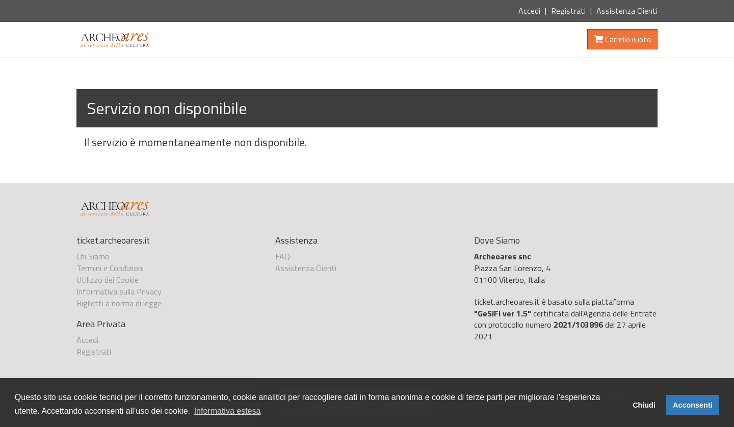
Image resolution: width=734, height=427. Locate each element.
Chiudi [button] (644, 405)
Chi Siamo (93, 256)
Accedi (529, 11)
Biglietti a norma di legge (119, 303)
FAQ (282, 256)
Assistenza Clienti (627, 11)
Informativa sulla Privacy (119, 291)
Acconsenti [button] (693, 405)
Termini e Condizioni (110, 268)
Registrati (568, 11)
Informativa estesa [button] (227, 411)
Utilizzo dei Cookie (107, 280)
